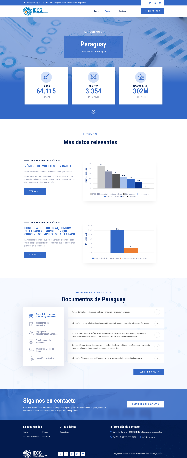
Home (96, 11)
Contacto (122, 11)
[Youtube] (83, 454)
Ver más (35, 191)
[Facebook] (66, 454)
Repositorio (152, 11)
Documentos (88, 51)
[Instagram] (60, 454)
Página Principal (148, 372)
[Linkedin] (77, 454)
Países (109, 11)
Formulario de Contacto (145, 404)
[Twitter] (72, 454)
